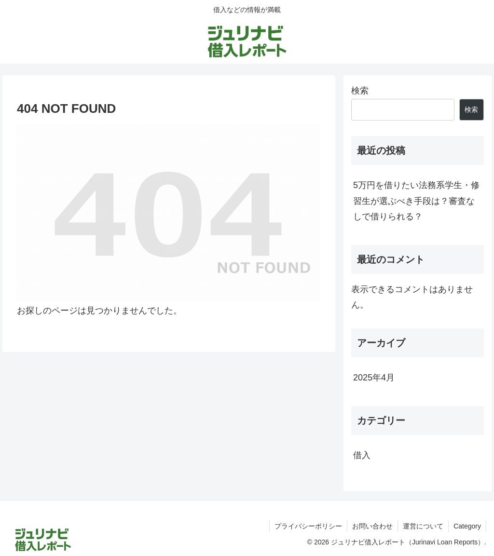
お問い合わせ (372, 526)
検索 (360, 90)
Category (467, 526)
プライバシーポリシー (308, 526)
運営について (423, 526)
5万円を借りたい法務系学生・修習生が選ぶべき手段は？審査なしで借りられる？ (416, 200)
